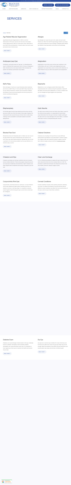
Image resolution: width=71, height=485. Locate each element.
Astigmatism (42, 60)
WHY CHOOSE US (33, 8)
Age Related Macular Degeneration (15, 37)
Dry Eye (40, 217)
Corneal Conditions (44, 172)
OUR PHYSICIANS (13, 8)
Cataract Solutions (44, 126)
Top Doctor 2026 (29, 473)
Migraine (41, 309)
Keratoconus (7, 286)
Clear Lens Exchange (45, 149)
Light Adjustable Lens (45, 398)
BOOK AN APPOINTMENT (62, 5)
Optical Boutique (43, 332)
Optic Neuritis (42, 103)
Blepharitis (41, 81)
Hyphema (41, 263)
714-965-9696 (40, 427)
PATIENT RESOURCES (47, 8)
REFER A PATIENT (48, 5)
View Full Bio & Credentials (20, 475)
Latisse (5, 309)
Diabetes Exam (8, 217)
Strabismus (41, 375)
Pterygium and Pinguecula (47, 353)
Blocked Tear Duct (9, 126)
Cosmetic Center (8, 195)
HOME (4, 8)
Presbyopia (7, 353)
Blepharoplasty (8, 103)
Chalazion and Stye (9, 149)
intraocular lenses (61, 134)
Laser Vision (42, 286)
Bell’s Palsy (7, 81)
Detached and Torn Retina (46, 195)
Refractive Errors (8, 375)
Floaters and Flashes (45, 240)
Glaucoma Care (8, 263)
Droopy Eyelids (8, 240)
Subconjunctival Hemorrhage (13, 398)
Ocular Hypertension (10, 332)
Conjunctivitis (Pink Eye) (11, 172)
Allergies (41, 37)
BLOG (57, 8)
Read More (7, 50)
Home (4, 32)
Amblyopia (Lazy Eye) (10, 60)
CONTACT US (65, 8)
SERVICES (23, 8)
